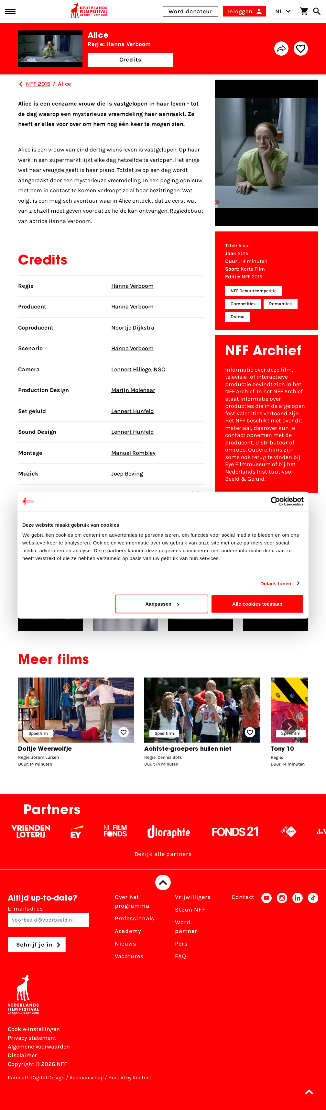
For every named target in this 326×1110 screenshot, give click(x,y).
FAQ (180, 956)
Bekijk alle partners (163, 854)
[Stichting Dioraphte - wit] (184, 831)
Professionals (135, 918)
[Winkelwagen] (304, 11)
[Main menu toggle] (10, 11)
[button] (289, 726)
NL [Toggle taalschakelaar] (283, 11)
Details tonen (275, 583)
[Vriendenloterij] (46, 831)
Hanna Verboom (132, 285)
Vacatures (129, 956)
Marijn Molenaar (133, 390)
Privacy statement (32, 1037)
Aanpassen (162, 604)
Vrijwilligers (193, 897)
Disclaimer (22, 1055)
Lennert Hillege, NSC (138, 369)
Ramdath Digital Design (36, 1077)
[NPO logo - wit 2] (304, 831)
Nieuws (125, 943)
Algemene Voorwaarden (39, 1046)
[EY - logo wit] (92, 831)
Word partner (186, 927)
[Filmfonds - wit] (131, 831)
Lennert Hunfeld (132, 411)
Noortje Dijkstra (132, 327)
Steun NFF (190, 909)
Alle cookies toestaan (257, 604)
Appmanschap (86, 1077)
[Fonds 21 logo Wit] (251, 831)
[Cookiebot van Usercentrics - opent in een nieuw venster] (275, 501)
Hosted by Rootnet (129, 1077)
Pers (181, 943)
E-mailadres (48, 916)
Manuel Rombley (133, 452)
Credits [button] (130, 59)
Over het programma (132, 901)
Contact (243, 897)
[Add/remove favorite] (301, 48)
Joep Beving (127, 473)
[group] (76, 724)
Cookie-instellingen (34, 1029)
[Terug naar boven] (163, 882)
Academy (128, 931)
